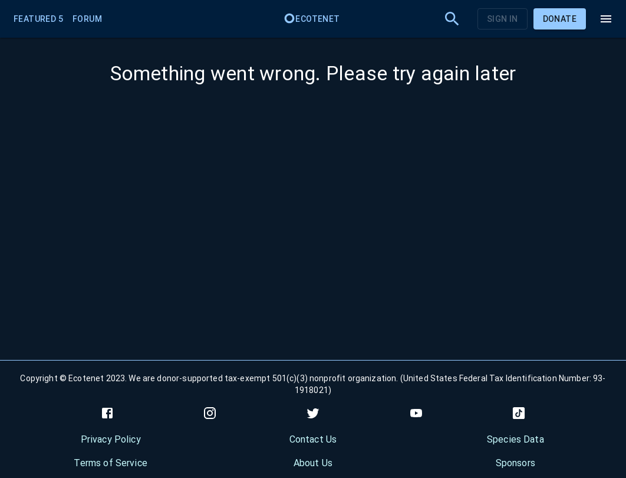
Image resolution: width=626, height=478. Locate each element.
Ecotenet (312, 18)
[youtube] (416, 413)
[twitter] (313, 413)
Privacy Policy (111, 439)
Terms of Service (110, 463)
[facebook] (107, 413)
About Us (313, 463)
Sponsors (515, 463)
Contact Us (313, 439)
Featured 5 (38, 19)
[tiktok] (519, 413)
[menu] (606, 19)
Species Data (515, 439)
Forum (87, 19)
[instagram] (210, 413)
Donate (559, 19)
